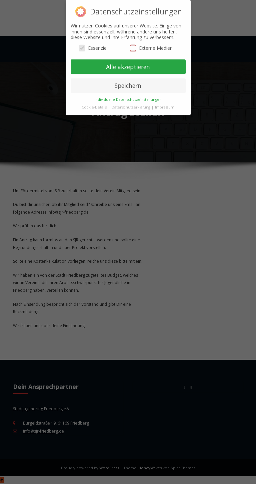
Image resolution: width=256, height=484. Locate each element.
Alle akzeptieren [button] (128, 63)
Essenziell (94, 44)
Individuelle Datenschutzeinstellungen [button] (128, 95)
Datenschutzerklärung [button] (131, 103)
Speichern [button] (128, 82)
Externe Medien (151, 44)
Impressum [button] (164, 103)
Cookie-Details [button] (95, 103)
